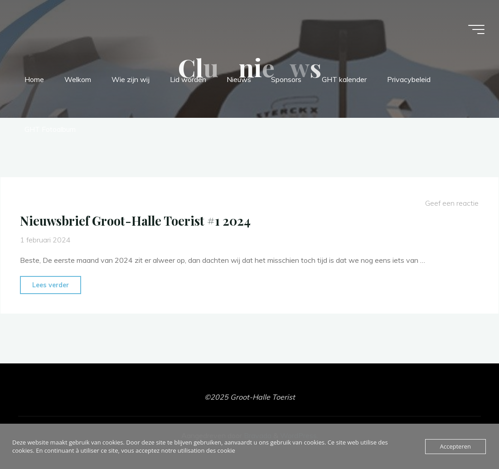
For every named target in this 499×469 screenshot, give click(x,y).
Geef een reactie (452, 203)
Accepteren (455, 446)
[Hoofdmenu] (476, 29)
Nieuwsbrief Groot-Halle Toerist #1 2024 (135, 221)
